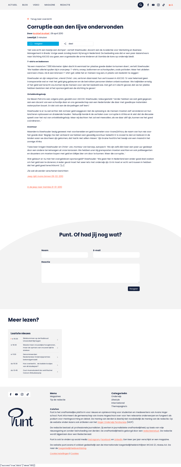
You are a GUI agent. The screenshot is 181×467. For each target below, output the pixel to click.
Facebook (106, 439)
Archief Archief (41, 33)
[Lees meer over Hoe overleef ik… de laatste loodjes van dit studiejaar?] (35, 365)
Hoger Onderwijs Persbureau (112, 422)
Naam (44, 250)
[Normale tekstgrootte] (170, 5)
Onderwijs (116, 396)
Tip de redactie (57, 399)
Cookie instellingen (59, 453)
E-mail (97, 250)
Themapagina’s (119, 406)
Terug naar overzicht (41, 19)
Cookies (75, 453)
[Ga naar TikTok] (163, 4)
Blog (25, 4)
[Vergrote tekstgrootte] (172, 5)
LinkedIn (118, 439)
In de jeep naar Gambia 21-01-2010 (44, 187)
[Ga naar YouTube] (153, 4)
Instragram (94, 439)
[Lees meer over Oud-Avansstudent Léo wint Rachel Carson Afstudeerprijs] (35, 371)
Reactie (45, 261)
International (118, 402)
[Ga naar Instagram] (158, 4)
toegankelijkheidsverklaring (72, 448)
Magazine (49, 4)
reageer (38, 43)
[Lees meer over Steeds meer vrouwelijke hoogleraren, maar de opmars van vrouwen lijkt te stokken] (35, 347)
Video (36, 4)
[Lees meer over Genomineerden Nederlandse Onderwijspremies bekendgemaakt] (35, 357)
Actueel (12, 4)
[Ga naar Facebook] (148, 4)
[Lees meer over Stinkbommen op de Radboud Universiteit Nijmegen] (35, 339)
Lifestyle (115, 399)
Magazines (55, 396)
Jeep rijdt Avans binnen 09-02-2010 (45, 176)
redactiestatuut (151, 430)
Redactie (65, 4)
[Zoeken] (140, 5)
